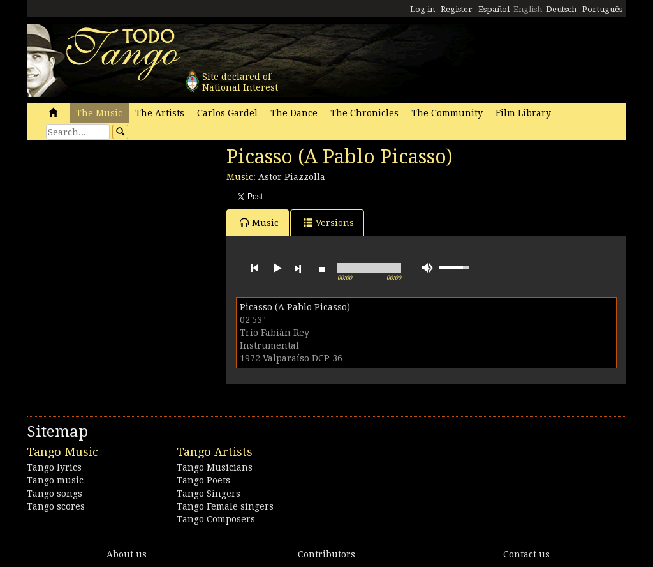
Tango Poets (203, 480)
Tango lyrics (54, 467)
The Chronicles (364, 113)
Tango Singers (208, 493)
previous (254, 268)
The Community (447, 113)
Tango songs (54, 493)
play (276, 268)
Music (259, 222)
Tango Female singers (225, 506)
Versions (329, 222)
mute (427, 268)
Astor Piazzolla (291, 177)
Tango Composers (216, 519)
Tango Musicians (215, 467)
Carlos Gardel (227, 113)
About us (126, 554)
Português (602, 9)
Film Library (523, 113)
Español (494, 9)
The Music (99, 113)
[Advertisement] (122, 233)
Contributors (326, 554)
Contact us (526, 554)
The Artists (159, 113)
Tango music (55, 480)
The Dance (294, 113)
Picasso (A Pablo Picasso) (295, 307)
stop (322, 268)
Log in (422, 9)
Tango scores (56, 506)
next (298, 268)
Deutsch (561, 9)
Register (457, 9)
